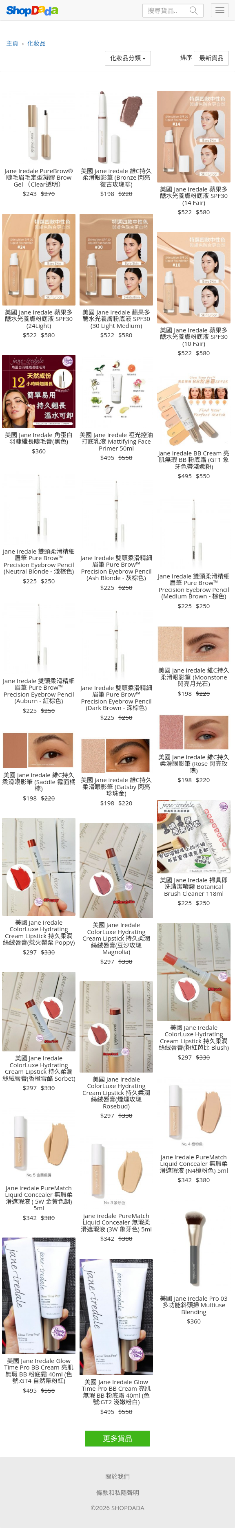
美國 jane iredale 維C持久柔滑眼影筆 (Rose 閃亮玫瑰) (193, 764)
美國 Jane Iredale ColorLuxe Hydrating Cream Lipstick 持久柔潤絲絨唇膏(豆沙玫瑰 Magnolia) (116, 938)
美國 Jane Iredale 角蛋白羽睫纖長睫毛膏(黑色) (38, 438)
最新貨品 (211, 58)
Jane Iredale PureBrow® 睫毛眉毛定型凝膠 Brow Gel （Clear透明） (38, 177)
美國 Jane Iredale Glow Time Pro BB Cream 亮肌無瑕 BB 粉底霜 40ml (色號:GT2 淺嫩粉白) (116, 1391)
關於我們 (117, 1476)
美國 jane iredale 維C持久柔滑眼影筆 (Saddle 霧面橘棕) (38, 782)
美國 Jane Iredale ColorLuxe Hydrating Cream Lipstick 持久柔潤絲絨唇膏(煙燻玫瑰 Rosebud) (116, 1093)
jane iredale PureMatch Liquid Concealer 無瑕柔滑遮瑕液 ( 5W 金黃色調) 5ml (39, 1198)
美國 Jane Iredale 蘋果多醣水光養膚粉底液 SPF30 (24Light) (39, 319)
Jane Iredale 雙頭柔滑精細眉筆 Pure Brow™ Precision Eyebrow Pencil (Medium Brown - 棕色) (194, 586)
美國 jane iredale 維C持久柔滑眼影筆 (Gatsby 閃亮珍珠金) (116, 786)
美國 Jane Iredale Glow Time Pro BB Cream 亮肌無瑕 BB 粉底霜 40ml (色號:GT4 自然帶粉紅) (38, 1370)
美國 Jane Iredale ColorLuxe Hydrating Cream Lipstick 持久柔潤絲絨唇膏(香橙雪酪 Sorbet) (38, 1068)
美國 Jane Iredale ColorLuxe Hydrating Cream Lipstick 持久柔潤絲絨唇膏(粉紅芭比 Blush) (194, 1037)
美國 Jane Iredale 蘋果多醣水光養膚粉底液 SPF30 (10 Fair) (194, 337)
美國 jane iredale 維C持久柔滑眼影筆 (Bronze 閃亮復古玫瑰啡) (116, 177)
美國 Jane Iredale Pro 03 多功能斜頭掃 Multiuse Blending (193, 1305)
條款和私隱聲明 (117, 1492)
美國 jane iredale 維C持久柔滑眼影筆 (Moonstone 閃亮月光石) (193, 677)
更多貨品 (117, 1438)
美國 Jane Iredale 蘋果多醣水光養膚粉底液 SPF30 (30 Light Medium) (116, 319)
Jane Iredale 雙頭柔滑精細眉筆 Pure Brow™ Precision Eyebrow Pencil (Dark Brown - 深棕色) (116, 697)
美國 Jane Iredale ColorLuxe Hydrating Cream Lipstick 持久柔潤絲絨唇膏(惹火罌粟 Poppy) (39, 932)
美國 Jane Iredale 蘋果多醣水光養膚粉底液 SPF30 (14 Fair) (194, 196)
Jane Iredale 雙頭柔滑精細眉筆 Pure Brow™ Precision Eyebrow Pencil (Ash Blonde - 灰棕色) (116, 567)
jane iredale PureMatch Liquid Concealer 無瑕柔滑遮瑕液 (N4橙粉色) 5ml (194, 1164)
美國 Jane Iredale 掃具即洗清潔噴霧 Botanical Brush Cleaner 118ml (193, 887)
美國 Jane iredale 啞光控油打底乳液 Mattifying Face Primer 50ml (116, 441)
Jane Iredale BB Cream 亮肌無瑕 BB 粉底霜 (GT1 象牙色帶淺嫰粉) (194, 460)
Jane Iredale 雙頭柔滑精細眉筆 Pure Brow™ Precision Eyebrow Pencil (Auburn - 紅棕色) (39, 690)
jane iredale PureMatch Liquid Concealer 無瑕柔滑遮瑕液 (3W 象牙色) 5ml (116, 1222)
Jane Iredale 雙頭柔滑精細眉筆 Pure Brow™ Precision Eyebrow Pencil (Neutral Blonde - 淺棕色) (39, 561)
